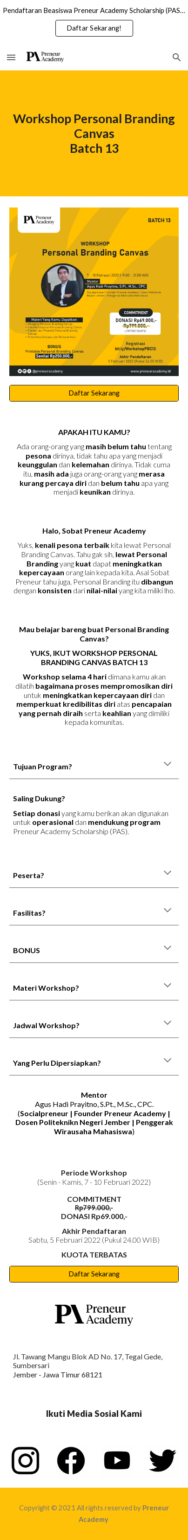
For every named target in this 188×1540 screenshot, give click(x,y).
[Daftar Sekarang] (94, 393)
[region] (94, 22)
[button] (11, 57)
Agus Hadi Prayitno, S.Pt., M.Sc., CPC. (94, 1104)
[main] (94, 133)
